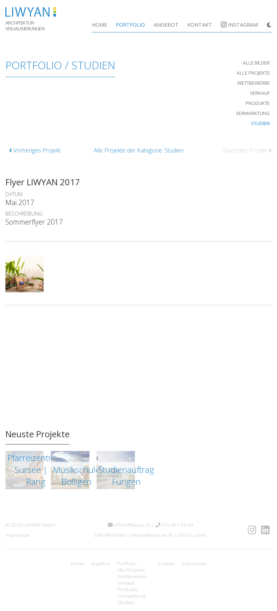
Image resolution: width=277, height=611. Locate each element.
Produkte (258, 103)
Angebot (166, 24)
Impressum (17, 535)
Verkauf (260, 93)
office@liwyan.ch (129, 525)
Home (99, 24)
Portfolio (130, 24)
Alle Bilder (256, 62)
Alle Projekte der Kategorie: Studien (139, 150)
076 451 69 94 (174, 525)
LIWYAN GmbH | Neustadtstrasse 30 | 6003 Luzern (150, 535)
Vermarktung (253, 113)
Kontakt (199, 24)
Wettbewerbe (253, 83)
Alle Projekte (253, 73)
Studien (260, 123)
